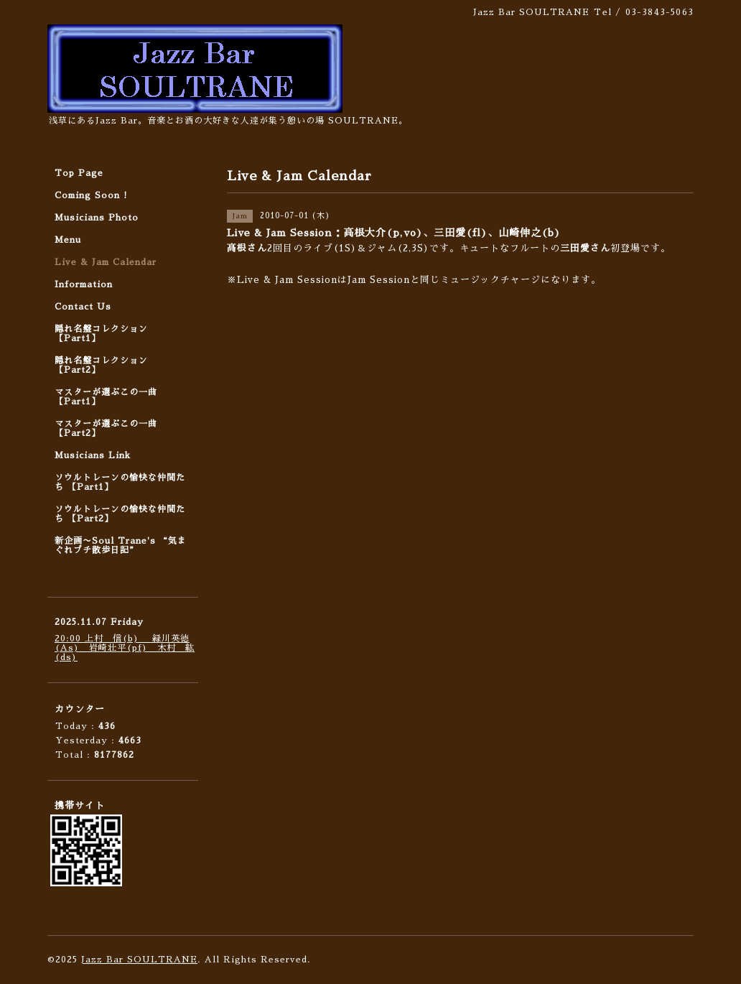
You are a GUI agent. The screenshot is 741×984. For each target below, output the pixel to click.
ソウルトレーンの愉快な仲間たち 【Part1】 (120, 482)
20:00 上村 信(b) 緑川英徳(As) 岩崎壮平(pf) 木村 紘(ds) (125, 648)
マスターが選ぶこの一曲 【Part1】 (106, 397)
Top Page (79, 173)
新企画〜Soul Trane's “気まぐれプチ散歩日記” (121, 545)
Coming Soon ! (91, 195)
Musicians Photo (97, 217)
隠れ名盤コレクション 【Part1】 (101, 334)
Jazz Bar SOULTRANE (139, 959)
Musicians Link (93, 455)
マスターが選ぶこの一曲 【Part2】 (106, 428)
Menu (68, 240)
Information (84, 284)
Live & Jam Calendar (106, 262)
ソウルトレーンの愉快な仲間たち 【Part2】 (120, 514)
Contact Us (83, 306)
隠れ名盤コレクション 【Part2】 (101, 365)
